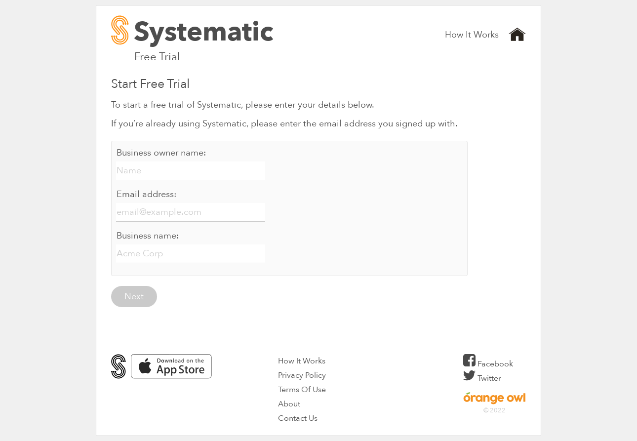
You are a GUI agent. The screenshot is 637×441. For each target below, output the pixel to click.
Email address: (146, 194)
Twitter (482, 378)
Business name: (148, 236)
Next (134, 296)
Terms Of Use (302, 389)
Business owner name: (161, 153)
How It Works (472, 35)
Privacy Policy (302, 375)
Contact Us (298, 418)
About (289, 404)
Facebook (488, 364)
